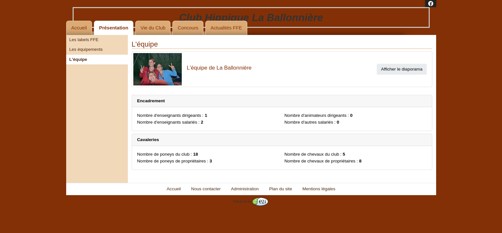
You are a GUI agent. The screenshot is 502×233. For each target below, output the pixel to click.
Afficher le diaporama (401, 69)
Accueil (79, 27)
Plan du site (280, 188)
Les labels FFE (84, 39)
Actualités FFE (226, 27)
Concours (188, 27)
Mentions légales (318, 188)
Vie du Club (152, 27)
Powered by (250, 201)
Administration (245, 188)
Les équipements (86, 49)
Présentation (113, 27)
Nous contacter (205, 188)
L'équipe (78, 59)
